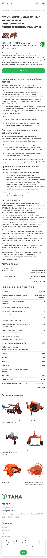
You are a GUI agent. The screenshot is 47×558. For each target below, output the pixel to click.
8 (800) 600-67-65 (8, 511)
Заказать (23, 70)
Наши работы (7, 536)
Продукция (6, 530)
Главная (5, 527)
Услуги (4, 533)
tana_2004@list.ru (8, 508)
